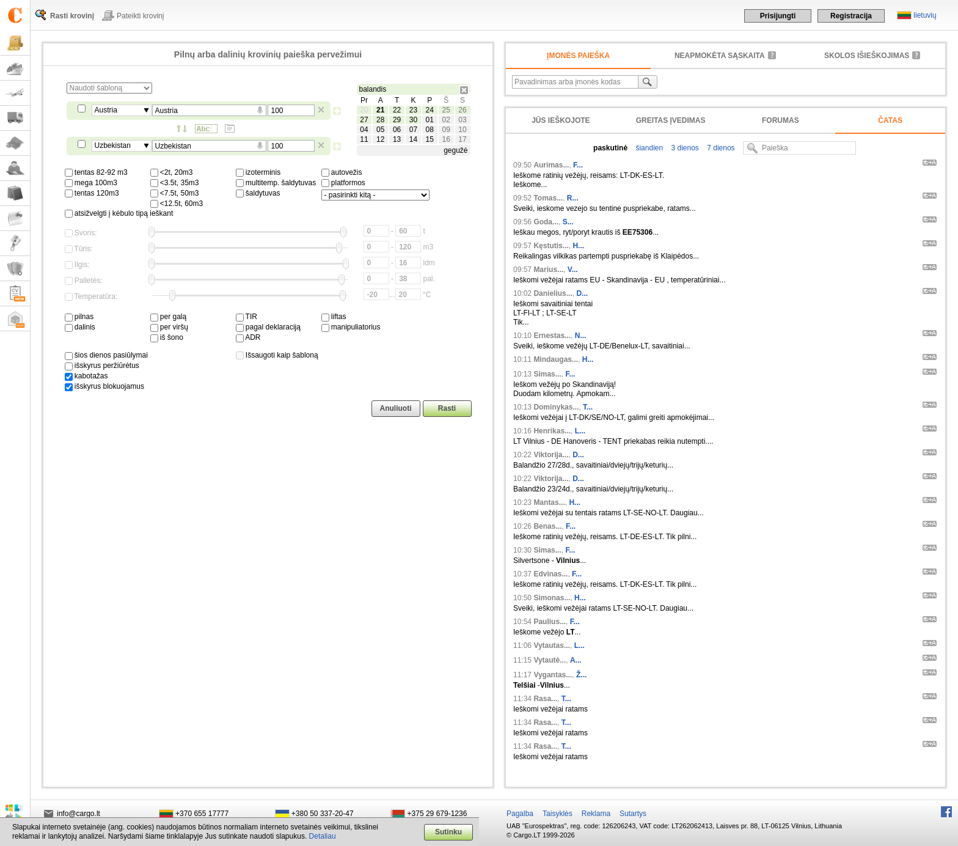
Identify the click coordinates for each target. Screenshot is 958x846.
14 (413, 139)
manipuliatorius (351, 327)
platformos (343, 182)
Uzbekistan (113, 145)
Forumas (780, 120)
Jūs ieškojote (561, 120)
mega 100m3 (91, 182)
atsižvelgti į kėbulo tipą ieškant (119, 213)
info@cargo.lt (78, 813)
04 (364, 129)
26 (462, 110)
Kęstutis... (550, 245)
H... (578, 245)
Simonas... (551, 598)
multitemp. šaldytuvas (276, 182)
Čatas (890, 120)
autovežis (341, 172)
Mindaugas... (555, 359)
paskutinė (610, 148)
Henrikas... (552, 431)
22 (397, 110)
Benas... (547, 526)
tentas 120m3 (92, 193)
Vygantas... (552, 675)
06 (397, 129)
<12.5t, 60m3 (176, 203)
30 (413, 120)
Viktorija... (550, 455)
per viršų (169, 327)
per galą (168, 316)
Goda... (545, 222)
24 (430, 110)
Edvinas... (550, 574)
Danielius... (552, 293)
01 (430, 120)
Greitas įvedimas (671, 120)
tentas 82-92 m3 (96, 172)
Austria (106, 110)
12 (380, 139)
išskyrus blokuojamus (104, 386)
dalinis (80, 327)
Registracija (851, 16)
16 (446, 139)
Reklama (596, 813)
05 (380, 129)
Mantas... (549, 502)
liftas (333, 316)
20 (364, 110)
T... (588, 407)
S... (568, 222)
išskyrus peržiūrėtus (102, 365)
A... (576, 660)
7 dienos (720, 148)
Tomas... (548, 198)
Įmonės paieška (578, 55)
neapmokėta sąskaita (720, 55)
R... (573, 198)
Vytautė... (549, 660)
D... (582, 293)
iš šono (166, 337)
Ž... (581, 675)
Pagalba (519, 813)
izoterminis (258, 172)
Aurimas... (551, 165)
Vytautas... (551, 645)
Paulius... (549, 621)
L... (580, 431)
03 (462, 120)
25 (446, 110)
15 (430, 139)
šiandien (648, 148)
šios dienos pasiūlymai (106, 355)
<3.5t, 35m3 (174, 182)
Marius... (548, 269)
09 (446, 129)
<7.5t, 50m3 (174, 193)
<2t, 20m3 (171, 172)
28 (380, 120)
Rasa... (545, 698)
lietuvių (924, 15)
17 (462, 139)
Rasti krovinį (72, 16)
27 (364, 120)
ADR (248, 337)
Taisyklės (557, 813)
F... (578, 165)
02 (446, 120)
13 (397, 139)
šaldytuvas (258, 193)
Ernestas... (552, 335)
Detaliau (322, 836)
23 (413, 110)
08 (430, 129)
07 (413, 129)
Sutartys (633, 813)
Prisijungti (778, 16)
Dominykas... (556, 407)
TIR (246, 316)
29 (397, 120)
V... (573, 269)
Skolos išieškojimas (866, 55)
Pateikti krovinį (140, 16)
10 (462, 129)
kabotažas (86, 376)
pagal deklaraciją (268, 327)
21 (380, 110)
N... (581, 335)
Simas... (547, 374)
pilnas (79, 316)
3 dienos (684, 148)
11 (364, 139)
